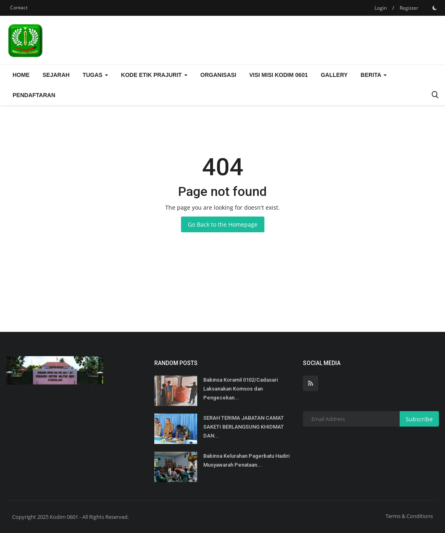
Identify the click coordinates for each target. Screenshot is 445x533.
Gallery (334, 75)
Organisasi (218, 75)
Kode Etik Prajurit (154, 75)
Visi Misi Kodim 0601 (278, 75)
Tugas (95, 75)
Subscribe (419, 419)
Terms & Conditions (409, 516)
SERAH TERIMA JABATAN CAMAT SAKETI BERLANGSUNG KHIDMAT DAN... (243, 427)
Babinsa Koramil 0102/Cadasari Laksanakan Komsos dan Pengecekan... (240, 389)
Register (409, 7)
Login (381, 7)
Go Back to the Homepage (223, 224)
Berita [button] (374, 75)
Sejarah (56, 75)
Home (21, 75)
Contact (19, 7)
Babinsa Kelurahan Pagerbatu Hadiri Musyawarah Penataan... (246, 460)
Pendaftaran (34, 95)
